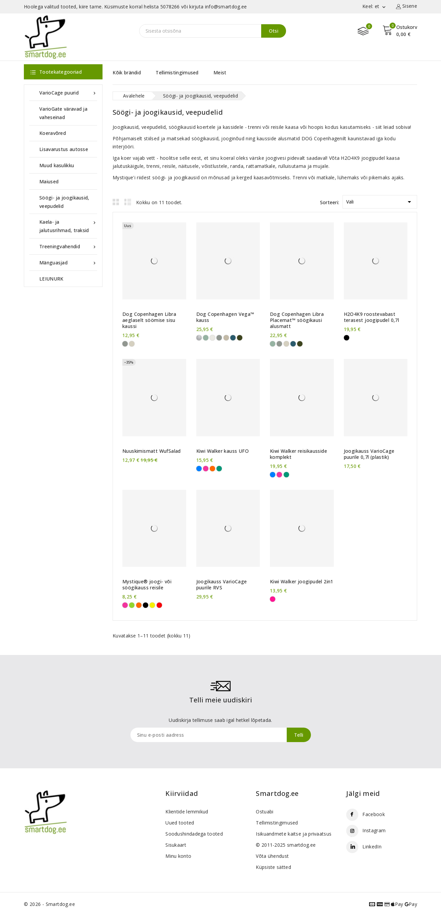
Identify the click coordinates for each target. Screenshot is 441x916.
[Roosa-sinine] (272, 599)
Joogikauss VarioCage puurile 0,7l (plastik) (369, 454)
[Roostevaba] (199, 337)
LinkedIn (371, 846)
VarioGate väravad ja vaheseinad (63, 113)
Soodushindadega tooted (194, 834)
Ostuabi (264, 811)
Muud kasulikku (56, 165)
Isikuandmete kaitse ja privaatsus (293, 834)
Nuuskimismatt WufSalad (151, 451)
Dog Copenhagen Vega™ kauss (225, 317)
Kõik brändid (127, 72)
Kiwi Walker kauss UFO (222, 451)
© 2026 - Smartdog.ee (49, 904)
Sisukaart (175, 845)
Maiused (48, 181)
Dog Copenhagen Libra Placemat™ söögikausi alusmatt (297, 320)
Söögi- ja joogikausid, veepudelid (64, 201)
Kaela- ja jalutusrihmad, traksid (68, 225)
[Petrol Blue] (233, 337)
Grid (116, 201)
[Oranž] (212, 468)
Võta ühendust (272, 856)
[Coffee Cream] (131, 343)
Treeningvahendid (68, 246)
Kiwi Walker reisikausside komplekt (298, 454)
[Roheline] (219, 468)
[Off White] (212, 337)
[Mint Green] (205, 337)
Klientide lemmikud (186, 811)
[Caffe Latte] (226, 337)
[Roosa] (205, 468)
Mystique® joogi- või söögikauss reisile (146, 585)
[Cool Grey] (125, 343)
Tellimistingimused (177, 72)
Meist (220, 72)
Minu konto (178, 856)
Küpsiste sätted (273, 867)
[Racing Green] (239, 337)
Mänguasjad (68, 262)
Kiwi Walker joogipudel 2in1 (301, 582)
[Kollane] (152, 605)
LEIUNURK (51, 279)
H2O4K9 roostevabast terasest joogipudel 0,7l (371, 317)
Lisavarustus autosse (63, 149)
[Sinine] (199, 468)
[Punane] (159, 605)
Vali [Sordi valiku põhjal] (379, 200)
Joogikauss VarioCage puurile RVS (221, 585)
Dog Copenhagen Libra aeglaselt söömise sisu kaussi (149, 320)
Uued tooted (179, 822)
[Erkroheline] (131, 605)
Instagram (374, 830)
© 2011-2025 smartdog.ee (286, 845)
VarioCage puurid (68, 92)
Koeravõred (52, 133)
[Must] (346, 337)
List (127, 201)
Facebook (373, 814)
